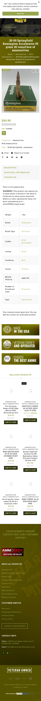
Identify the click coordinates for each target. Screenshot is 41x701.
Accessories (7, 583)
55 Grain (25, 269)
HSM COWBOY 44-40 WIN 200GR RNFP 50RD (30, 501)
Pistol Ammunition (30, 404)
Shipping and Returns (11, 612)
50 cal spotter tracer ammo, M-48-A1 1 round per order (10, 501)
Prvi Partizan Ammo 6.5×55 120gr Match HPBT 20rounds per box (10, 409)
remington (28, 147)
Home (10, 54)
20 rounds (26, 289)
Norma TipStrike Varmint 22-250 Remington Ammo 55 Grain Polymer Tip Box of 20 (30, 456)
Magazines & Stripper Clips (13, 573)
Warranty (6, 608)
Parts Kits (6, 587)
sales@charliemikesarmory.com (21, 647)
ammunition (27, 299)
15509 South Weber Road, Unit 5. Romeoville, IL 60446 (18, 642)
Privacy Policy (8, 615)
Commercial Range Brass (12, 580)
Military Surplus (9, 597)
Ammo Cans (7, 576)
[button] (11, 422)
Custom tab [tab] (10, 177)
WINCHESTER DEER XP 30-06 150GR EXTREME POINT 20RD (11, 455)
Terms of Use (7, 619)
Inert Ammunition (9, 594)
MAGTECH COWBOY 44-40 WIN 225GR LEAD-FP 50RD (30, 408)
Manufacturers (8, 590)
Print (5, 153)
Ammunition (21, 54)
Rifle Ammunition (9, 143)
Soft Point (26, 231)
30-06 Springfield (15, 147)
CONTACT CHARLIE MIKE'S (14, 626)
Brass (24, 251)
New (23, 260)
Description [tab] (10, 168)
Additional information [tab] (17, 172)
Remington (26, 222)
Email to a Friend (20, 153)
